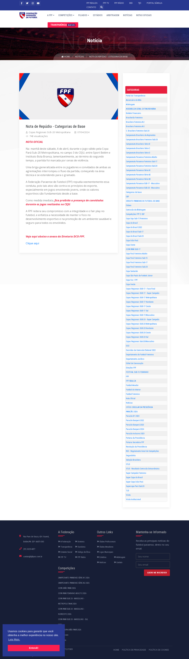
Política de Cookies (159, 649)
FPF (127, 376)
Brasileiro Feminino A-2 (135, 122)
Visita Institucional (133, 499)
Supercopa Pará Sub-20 (135, 486)
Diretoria (79, 542)
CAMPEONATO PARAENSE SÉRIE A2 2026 (73, 583)
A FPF (50, 15)
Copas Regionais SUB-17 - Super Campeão (142, 293)
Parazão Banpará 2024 (135, 429)
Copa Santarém (132, 271)
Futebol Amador (132, 385)
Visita (128, 495)
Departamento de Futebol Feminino (140, 354)
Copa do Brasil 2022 (134, 227)
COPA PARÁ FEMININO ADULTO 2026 (72, 593)
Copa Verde (130, 284)
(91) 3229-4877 (29, 549)
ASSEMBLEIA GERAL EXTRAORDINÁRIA (141, 109)
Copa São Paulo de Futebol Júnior (139, 275)
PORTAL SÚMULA (154, 3)
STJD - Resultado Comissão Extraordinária (142, 469)
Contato (118, 562)
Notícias (127, 15)
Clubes (128, 205)
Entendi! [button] (33, 648)
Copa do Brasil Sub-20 (134, 236)
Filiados (83, 15)
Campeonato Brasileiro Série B (138, 144)
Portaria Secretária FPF (135, 442)
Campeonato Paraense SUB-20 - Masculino (143, 188)
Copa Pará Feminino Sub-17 (137, 262)
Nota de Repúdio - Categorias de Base (108, 56)
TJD (139, 3)
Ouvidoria (80, 547)
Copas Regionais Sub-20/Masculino (140, 341)
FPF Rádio (80, 557)
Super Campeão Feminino (136, 473)
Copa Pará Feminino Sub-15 (137, 258)
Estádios (98, 15)
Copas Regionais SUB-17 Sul (137, 311)
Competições (66, 15)
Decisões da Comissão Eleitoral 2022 (141, 350)
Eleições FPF (131, 368)
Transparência (63, 25)
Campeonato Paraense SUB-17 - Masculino (143, 183)
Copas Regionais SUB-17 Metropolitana (141, 297)
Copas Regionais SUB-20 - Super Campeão (142, 319)
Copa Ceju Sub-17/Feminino (137, 218)
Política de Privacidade (134, 649)
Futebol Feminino (133, 394)
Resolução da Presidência (136, 447)
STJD (128, 464)
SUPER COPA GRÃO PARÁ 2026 (69, 630)
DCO (127, 346)
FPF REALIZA (91, 3)
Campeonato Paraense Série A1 (138, 170)
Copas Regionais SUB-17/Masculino (140, 315)
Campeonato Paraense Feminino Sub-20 (141, 166)
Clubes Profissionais (106, 542)
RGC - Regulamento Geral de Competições (142, 451)
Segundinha (131, 455)
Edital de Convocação (134, 363)
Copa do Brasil (132, 223)
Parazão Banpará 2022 (135, 420)
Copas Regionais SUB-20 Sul (137, 337)
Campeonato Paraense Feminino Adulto (141, 157)
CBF (127, 197)
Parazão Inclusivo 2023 (135, 433)
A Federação (64, 542)
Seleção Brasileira (133, 460)
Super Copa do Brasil (134, 477)
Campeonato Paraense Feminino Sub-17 (141, 161)
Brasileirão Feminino (134, 118)
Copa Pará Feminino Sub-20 (137, 267)
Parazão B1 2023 (132, 416)
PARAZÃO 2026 (131, 412)
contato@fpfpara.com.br (32, 556)
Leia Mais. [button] (14, 639)
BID (131, 3)
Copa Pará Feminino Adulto (136, 254)
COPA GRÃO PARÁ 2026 (67, 588)
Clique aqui (32, 243)
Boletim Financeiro (133, 113)
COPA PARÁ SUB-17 (133, 249)
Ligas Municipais (105, 552)
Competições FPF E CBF (135, 214)
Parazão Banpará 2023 (135, 425)
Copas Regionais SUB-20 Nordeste (139, 328)
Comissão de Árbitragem (136, 210)
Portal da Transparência (135, 96)
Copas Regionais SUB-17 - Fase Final (140, 289)
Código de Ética (82, 552)
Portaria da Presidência (135, 438)
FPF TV (106, 3)
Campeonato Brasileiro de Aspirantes (140, 135)
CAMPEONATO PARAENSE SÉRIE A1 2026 (73, 578)
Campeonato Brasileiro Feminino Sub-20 (142, 139)
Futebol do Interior (133, 390)
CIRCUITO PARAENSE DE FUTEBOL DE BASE (143, 201)
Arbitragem (112, 15)
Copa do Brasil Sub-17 (134, 232)
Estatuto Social (65, 552)
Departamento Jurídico (135, 359)
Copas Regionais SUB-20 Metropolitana (141, 324)
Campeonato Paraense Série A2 (138, 175)
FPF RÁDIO (119, 3)
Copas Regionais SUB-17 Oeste (138, 306)
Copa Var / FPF (132, 280)
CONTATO (91, 7)
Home (65, 56)
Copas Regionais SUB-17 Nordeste (139, 302)
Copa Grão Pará (132, 240)
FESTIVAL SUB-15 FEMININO (137, 372)
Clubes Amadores (105, 547)
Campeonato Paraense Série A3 (138, 179)
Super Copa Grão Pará (134, 482)
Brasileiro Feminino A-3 (135, 126)
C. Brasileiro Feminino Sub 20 (137, 131)
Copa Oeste (130, 245)
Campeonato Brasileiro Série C (138, 148)
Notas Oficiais (144, 15)
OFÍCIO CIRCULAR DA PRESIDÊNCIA (139, 407)
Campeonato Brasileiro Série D (138, 153)
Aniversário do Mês (133, 100)
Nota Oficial (130, 398)
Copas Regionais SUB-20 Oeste (138, 333)
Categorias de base (134, 192)
